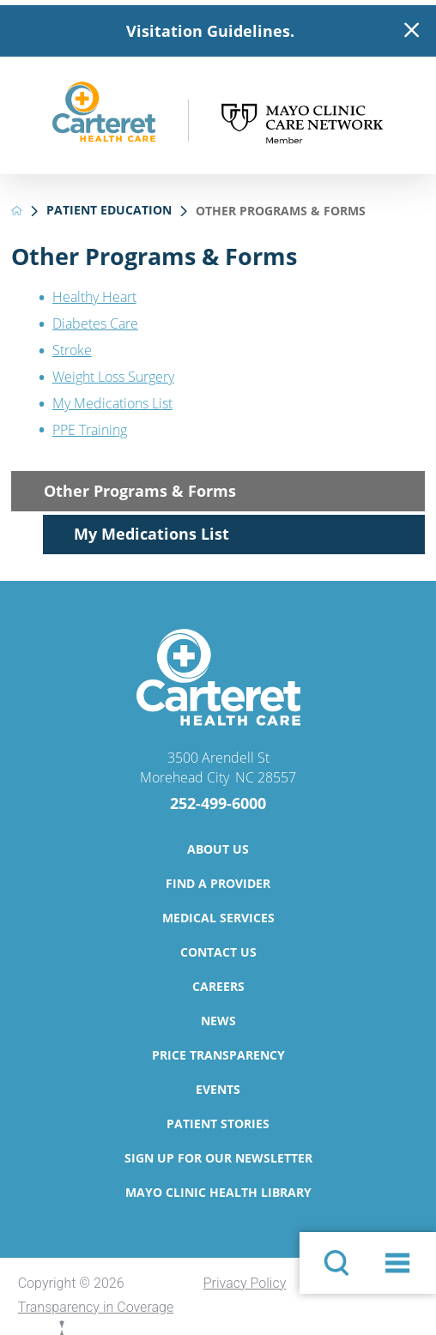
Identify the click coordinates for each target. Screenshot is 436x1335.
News (218, 1020)
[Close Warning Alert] (411, 30)
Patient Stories (218, 1123)
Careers (218, 986)
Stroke (72, 350)
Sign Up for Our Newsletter (218, 1158)
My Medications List (112, 403)
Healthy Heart (94, 296)
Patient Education (109, 210)
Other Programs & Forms (140, 490)
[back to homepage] (16, 210)
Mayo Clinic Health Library (218, 1192)
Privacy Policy (245, 1283)
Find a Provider (218, 883)
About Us (218, 849)
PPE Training (89, 429)
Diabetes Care (95, 323)
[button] (397, 1263)
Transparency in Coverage (96, 1307)
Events (218, 1089)
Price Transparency (218, 1055)
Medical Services (218, 917)
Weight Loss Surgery (113, 376)
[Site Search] (336, 1263)
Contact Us (218, 952)
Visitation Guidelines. (210, 31)
